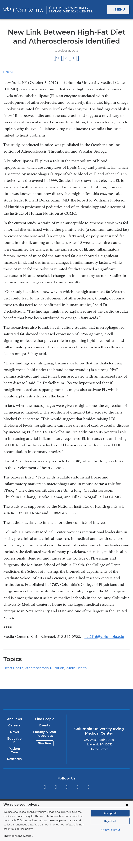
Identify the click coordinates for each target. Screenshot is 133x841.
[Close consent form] (127, 809)
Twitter (56, 783)
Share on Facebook (57, 58)
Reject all (110, 825)
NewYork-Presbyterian (87, 700)
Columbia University (73, 802)
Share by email (78, 58)
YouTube (67, 783)
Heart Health (12, 668)
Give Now (44, 743)
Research (14, 755)
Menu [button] (120, 9)
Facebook (45, 783)
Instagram (88, 783)
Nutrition (51, 668)
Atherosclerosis (33, 668)
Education (14, 738)
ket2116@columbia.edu (104, 636)
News (9, 71)
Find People (44, 719)
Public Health (68, 668)
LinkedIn (78, 783)
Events (44, 725)
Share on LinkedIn (73, 58)
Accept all (110, 817)
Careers (14, 725)
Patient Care (14, 746)
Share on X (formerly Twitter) (65, 58)
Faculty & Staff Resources (44, 733)
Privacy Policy (110, 834)
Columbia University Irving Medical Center (46, 699)
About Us (14, 719)
